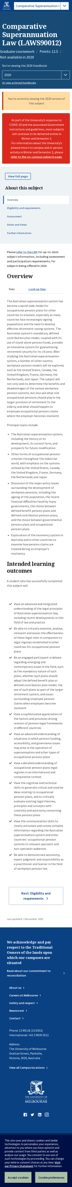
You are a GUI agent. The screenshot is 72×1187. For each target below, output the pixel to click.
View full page (18, 176)
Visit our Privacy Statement (32, 1164)
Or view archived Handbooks (19, 82)
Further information (19, 233)
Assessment (14, 216)
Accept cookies (18, 1177)
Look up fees (37, 289)
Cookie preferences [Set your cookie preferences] (51, 1177)
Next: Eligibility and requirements (35, 896)
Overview (12, 199)
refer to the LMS (27, 252)
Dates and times (17, 224)
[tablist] (41, 6)
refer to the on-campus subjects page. (36, 157)
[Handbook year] (36, 75)
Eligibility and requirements (24, 208)
